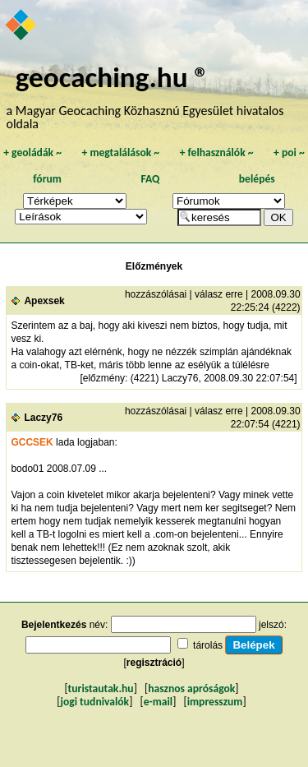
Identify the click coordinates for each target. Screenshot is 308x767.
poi (289, 152)
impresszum (215, 702)
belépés (257, 179)
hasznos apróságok (191, 688)
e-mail (158, 702)
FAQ (149, 179)
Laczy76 (43, 417)
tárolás (208, 645)
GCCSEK (32, 442)
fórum (47, 179)
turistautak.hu (101, 688)
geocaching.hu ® (112, 77)
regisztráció (154, 662)
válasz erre (219, 294)
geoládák (32, 152)
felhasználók (217, 152)
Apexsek (44, 301)
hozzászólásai (155, 294)
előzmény (104, 378)
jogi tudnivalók (94, 702)
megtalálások (120, 152)
